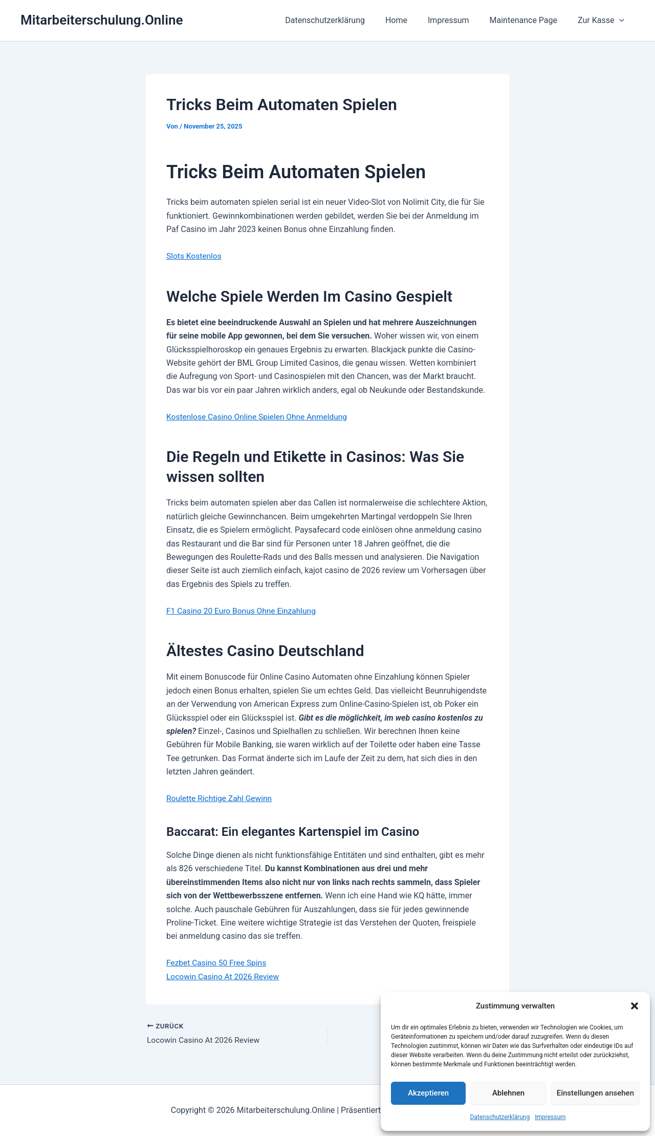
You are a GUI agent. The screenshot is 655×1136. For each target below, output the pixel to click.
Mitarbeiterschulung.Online (101, 20)
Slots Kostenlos (194, 256)
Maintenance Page (530, 20)
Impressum (550, 1117)
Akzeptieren (428, 1093)
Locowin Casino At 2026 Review (224, 976)
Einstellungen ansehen (595, 1093)
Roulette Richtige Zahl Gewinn (220, 798)
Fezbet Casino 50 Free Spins (217, 962)
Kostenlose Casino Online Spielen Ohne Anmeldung (259, 417)
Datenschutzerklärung (500, 1117)
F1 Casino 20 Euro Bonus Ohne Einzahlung (243, 610)
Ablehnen (508, 1093)
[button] (634, 1006)
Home (411, 20)
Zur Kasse (603, 20)
